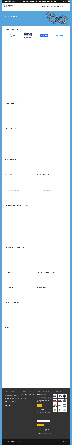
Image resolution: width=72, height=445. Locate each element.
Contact (64, 6)
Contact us (64, 441)
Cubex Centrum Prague (27, 399)
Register (40, 405)
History (59, 6)
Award (44, 6)
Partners (53, 6)
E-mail (38, 418)
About (48, 6)
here (37, 372)
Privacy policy (64, 442)
